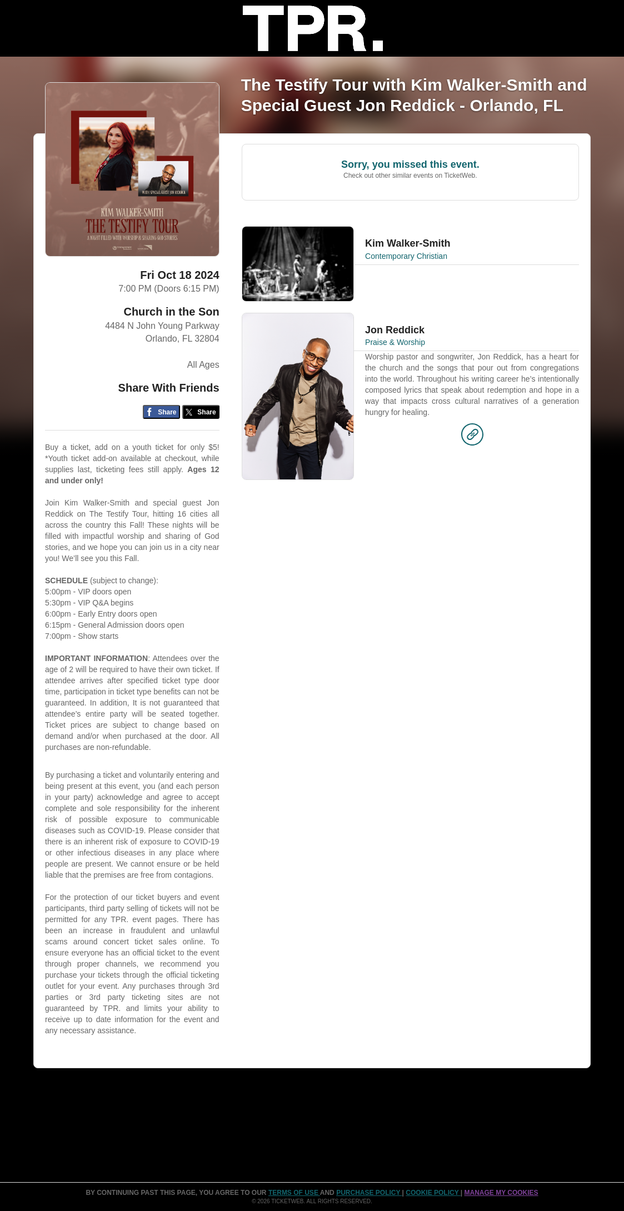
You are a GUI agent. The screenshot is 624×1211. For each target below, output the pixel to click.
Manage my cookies (501, 1193)
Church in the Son (171, 312)
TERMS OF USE (294, 1193)
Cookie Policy (433, 1193)
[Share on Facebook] (161, 412)
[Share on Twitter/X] (200, 412)
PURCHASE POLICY (369, 1193)
